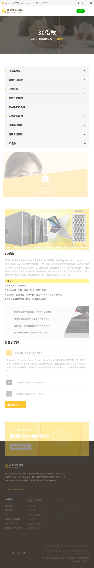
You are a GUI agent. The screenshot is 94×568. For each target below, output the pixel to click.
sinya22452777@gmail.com (17, 3)
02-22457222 (41, 3)
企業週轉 (47, 89)
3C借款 (47, 143)
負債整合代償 (47, 116)
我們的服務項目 (46, 38)
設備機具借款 (47, 125)
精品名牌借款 (47, 134)
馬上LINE (80, 11)
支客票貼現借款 (47, 107)
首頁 (33, 38)
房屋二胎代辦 (47, 98)
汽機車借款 (47, 70)
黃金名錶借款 (47, 80)
